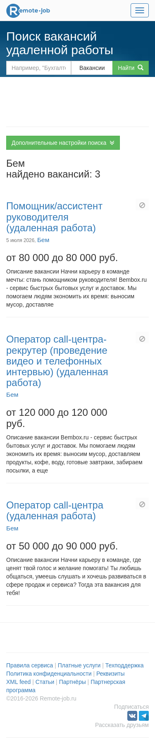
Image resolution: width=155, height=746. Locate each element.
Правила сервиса (29, 665)
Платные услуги (79, 665)
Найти (130, 68)
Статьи (45, 682)
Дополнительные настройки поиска (63, 142)
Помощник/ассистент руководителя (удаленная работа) (54, 216)
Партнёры (72, 682)
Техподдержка (124, 665)
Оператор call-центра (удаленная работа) (54, 510)
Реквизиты (110, 673)
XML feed (18, 682)
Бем (43, 239)
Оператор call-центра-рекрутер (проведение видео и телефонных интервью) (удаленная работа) (57, 360)
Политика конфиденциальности (49, 673)
